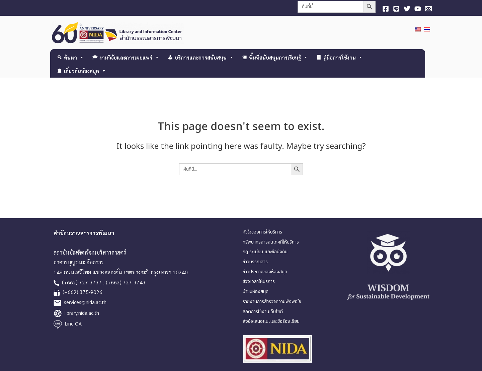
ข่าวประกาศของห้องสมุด (265, 271)
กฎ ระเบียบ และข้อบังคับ (265, 251)
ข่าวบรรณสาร (255, 261)
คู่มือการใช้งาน (343, 57)
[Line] (396, 8)
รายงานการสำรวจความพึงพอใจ (272, 301)
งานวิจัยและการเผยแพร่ (129, 57)
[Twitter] (407, 8)
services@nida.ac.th (85, 302)
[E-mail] (428, 8)
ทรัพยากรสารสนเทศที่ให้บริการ (271, 242)
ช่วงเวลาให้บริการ (259, 281)
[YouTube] (417, 8)
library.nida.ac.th (82, 313)
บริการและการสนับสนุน (204, 57)
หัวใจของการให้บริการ (262, 232)
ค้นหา (74, 57)
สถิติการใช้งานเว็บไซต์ (263, 311)
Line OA (73, 324)
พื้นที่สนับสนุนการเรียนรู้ (278, 57)
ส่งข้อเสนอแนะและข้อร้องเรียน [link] (271, 321)
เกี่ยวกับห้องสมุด (85, 71)
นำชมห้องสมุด (255, 291)
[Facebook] (385, 8)
